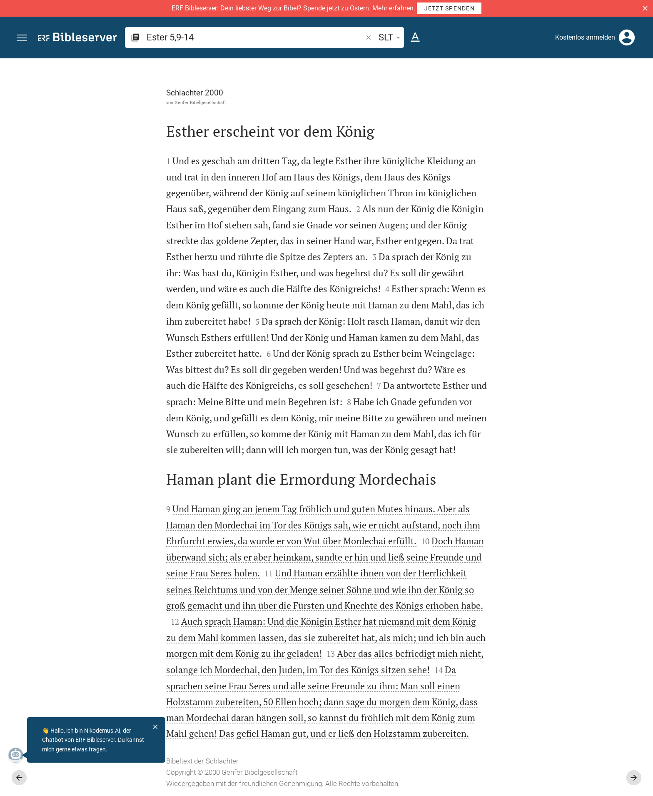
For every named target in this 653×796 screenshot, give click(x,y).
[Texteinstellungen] (415, 37)
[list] (564, 324)
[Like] (489, 91)
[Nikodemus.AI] (19, 755)
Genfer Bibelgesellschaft (106, 102)
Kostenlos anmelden (585, 37)
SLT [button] (391, 37)
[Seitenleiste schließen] (471, 434)
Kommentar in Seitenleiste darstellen (553, 287)
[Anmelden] (626, 37)
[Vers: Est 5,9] (539, 73)
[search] (255, 37)
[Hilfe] (639, 91)
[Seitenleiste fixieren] (471, 65)
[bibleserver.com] (77, 39)
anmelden (534, 137)
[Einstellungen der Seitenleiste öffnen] (626, 91)
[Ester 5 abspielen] (564, 458)
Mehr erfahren (393, 8)
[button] (645, 8)
